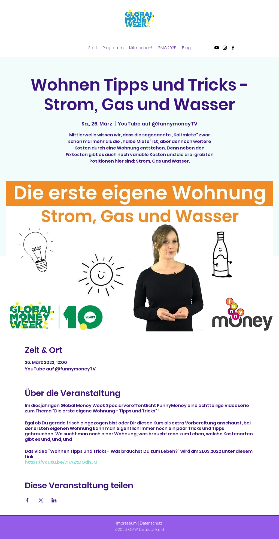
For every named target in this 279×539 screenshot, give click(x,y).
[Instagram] (225, 47)
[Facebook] (233, 47)
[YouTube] (216, 47)
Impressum (126, 523)
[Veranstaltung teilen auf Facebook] (27, 500)
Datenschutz (151, 523)
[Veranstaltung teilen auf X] (40, 500)
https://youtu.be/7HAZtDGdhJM (61, 462)
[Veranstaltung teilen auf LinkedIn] (54, 500)
